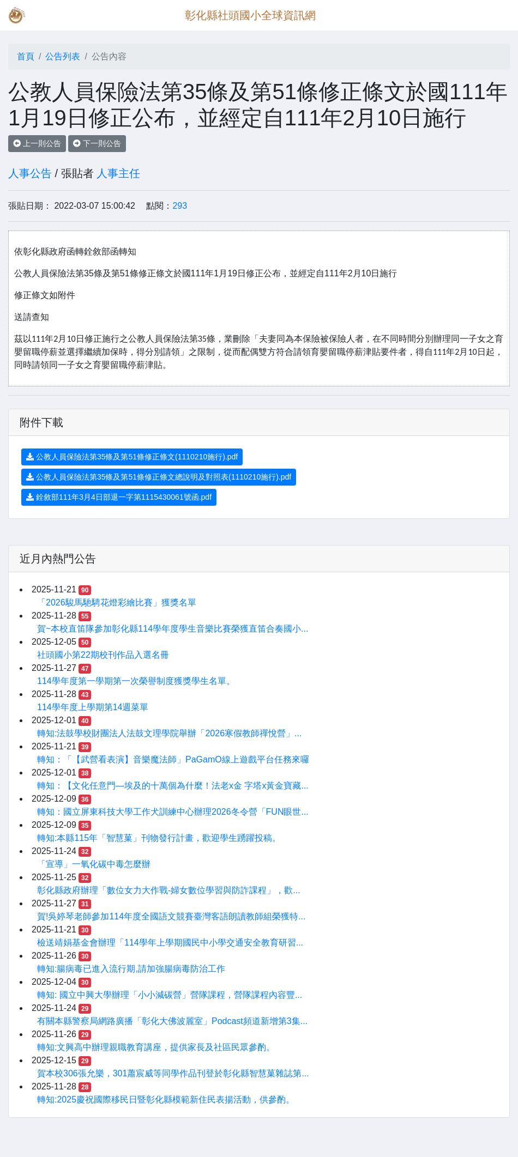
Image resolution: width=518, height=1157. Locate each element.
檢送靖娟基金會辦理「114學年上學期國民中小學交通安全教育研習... (170, 942)
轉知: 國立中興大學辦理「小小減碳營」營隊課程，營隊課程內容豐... (169, 994)
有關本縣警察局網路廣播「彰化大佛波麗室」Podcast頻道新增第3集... (172, 1021)
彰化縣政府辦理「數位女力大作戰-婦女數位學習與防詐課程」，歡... (168, 890)
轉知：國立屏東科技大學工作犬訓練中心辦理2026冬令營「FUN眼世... (173, 811)
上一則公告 (37, 143)
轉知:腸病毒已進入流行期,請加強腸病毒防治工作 (131, 968)
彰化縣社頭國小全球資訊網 (250, 15)
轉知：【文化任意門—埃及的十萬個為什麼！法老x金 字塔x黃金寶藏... (173, 785)
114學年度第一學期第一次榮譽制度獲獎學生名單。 (136, 681)
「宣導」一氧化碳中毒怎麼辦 (93, 864)
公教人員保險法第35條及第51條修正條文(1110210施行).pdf (132, 456)
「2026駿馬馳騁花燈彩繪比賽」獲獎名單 (116, 602)
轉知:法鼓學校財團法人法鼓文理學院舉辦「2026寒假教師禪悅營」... (169, 733)
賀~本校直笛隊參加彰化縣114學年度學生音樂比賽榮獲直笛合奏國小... (172, 628)
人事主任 (118, 173)
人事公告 (30, 173)
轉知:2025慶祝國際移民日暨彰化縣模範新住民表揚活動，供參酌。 (165, 1099)
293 (179, 205)
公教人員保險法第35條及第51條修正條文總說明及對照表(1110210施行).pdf (158, 477)
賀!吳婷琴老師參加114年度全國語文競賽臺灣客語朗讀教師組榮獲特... (171, 916)
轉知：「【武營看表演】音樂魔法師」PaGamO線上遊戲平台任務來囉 (173, 759)
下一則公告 (97, 143)
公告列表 (62, 56)
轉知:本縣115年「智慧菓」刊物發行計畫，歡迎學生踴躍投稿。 (159, 838)
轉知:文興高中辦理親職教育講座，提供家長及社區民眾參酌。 (156, 1047)
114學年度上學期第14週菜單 (93, 707)
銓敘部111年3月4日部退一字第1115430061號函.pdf (119, 497)
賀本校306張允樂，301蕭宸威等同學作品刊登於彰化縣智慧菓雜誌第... (173, 1073)
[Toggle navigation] (494, 15)
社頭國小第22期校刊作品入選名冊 (103, 654)
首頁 (25, 56)
